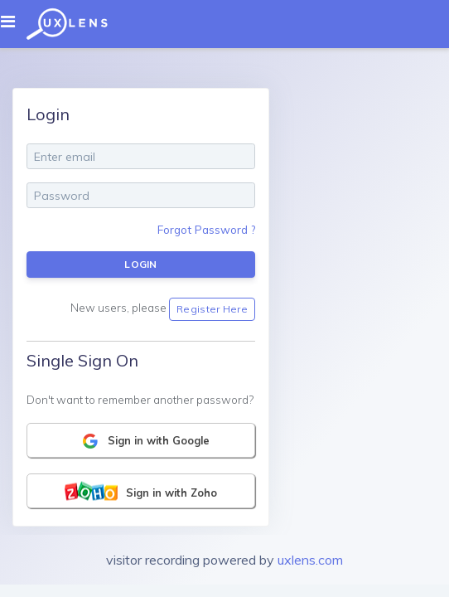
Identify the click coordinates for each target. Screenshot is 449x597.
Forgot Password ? (206, 229)
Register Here (212, 309)
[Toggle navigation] (13, 21)
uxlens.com (310, 559)
